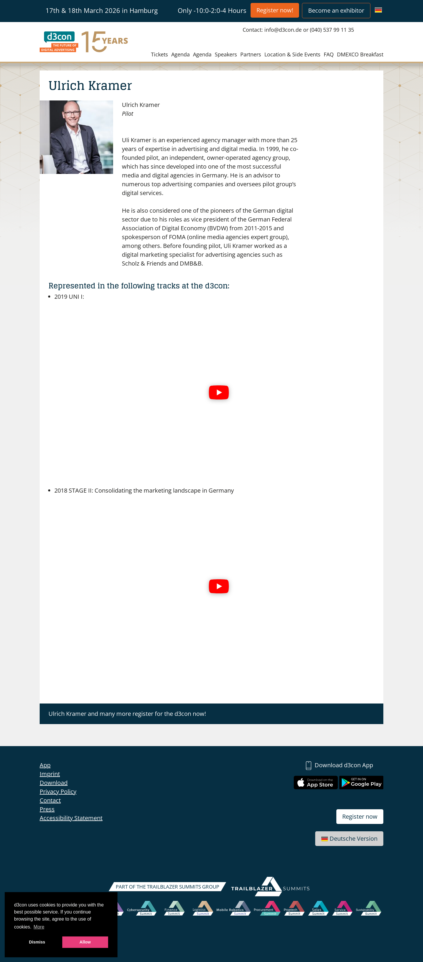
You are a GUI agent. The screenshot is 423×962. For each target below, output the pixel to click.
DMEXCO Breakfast (360, 54)
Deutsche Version (349, 838)
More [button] (38, 926)
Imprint (50, 774)
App (45, 765)
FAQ (329, 54)
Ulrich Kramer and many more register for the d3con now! (127, 714)
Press (47, 809)
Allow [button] (85, 942)
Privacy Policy (58, 791)
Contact (50, 800)
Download (54, 783)
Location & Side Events (292, 54)
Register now (359, 816)
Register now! (274, 10)
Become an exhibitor (336, 10)
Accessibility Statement (71, 818)
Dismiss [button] (37, 942)
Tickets (159, 54)
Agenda (180, 54)
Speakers (226, 54)
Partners (250, 54)
